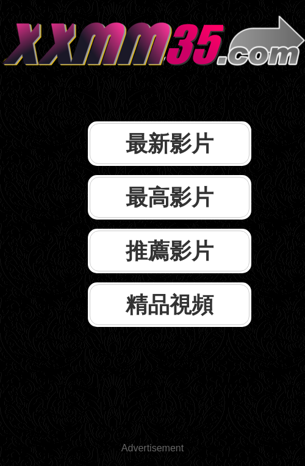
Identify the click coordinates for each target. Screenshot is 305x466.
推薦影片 (170, 250)
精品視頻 (170, 304)
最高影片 (170, 197)
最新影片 (170, 143)
